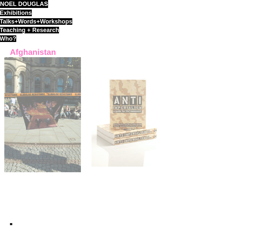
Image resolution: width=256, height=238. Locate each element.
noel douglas (24, 4)
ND (11, 224)
